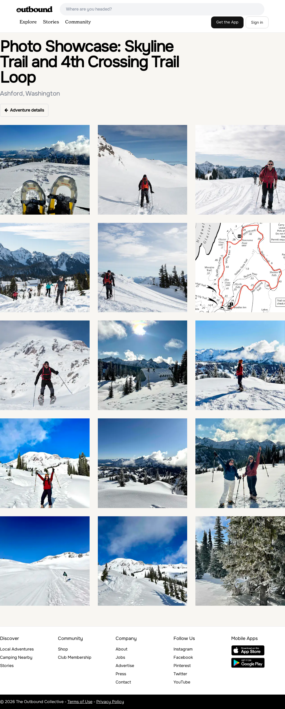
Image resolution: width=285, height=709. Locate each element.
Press (121, 674)
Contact (123, 682)
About (121, 649)
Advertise (125, 665)
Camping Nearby (16, 657)
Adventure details (24, 110)
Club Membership (74, 657)
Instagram (183, 649)
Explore (28, 22)
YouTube (182, 682)
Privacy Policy (110, 701)
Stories (51, 22)
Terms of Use (79, 701)
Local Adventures (17, 649)
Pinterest (182, 665)
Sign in (257, 22)
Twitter (180, 674)
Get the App (227, 22)
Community (78, 22)
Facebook (183, 657)
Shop (63, 649)
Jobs (120, 657)
